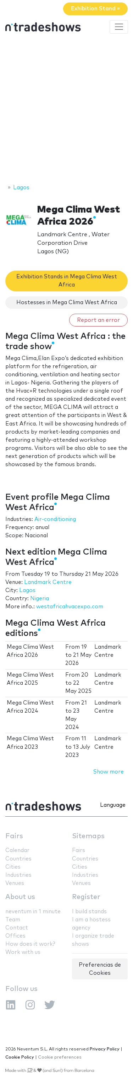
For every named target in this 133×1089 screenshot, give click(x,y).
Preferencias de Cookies (100, 969)
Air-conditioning (55, 519)
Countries (18, 859)
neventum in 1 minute (33, 911)
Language (113, 805)
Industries (18, 875)
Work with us (22, 952)
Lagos (27, 590)
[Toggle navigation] (119, 27)
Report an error (98, 320)
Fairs (14, 836)
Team (12, 919)
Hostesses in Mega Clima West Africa (66, 302)
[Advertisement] (66, 110)
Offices (15, 936)
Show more (108, 772)
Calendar (17, 850)
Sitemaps (88, 836)
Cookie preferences (60, 1057)
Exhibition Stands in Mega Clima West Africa (66, 281)
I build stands (89, 911)
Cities (13, 867)
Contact (16, 928)
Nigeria (39, 598)
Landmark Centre (48, 582)
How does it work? (30, 944)
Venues (14, 883)
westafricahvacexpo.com (69, 606)
